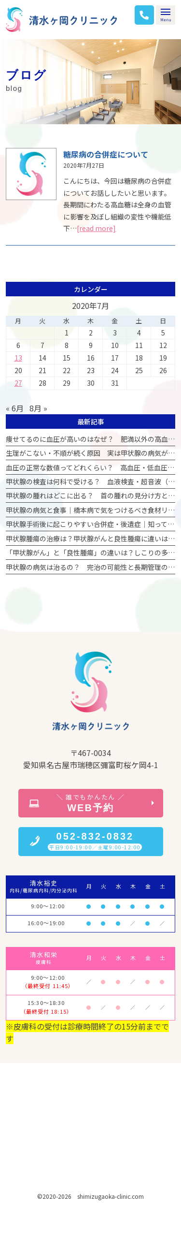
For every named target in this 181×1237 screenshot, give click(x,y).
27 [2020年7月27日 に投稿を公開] (18, 383)
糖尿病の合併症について (105, 154)
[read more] (96, 228)
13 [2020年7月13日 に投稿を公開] (18, 358)
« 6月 (15, 408)
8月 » (38, 408)
